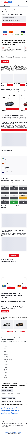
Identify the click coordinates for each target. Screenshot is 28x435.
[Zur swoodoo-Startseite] (8, 2)
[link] (5, 61)
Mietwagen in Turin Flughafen (7, 408)
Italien (15, 432)
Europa (11, 432)
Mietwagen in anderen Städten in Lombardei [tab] (11, 393)
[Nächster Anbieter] (25, 279)
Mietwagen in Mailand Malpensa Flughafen (10, 407)
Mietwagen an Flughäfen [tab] (7, 390)
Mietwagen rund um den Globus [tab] (8, 398)
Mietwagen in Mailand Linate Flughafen (9, 413)
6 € (5, 11)
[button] (2, 2)
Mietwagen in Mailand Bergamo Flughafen (10, 410)
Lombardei (19, 432)
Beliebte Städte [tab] (18, 401)
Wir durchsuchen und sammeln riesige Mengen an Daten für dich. (14, 426)
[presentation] (6, 11)
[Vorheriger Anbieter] (3, 279)
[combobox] (5, 14)
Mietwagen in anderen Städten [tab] (8, 395)
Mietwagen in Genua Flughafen (7, 412)
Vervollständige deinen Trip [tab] (7, 401)
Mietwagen (7, 432)
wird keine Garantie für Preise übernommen (9, 420)
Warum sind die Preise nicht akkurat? (14, 428)
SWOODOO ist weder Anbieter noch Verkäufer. (14, 423)
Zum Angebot (10, 85)
